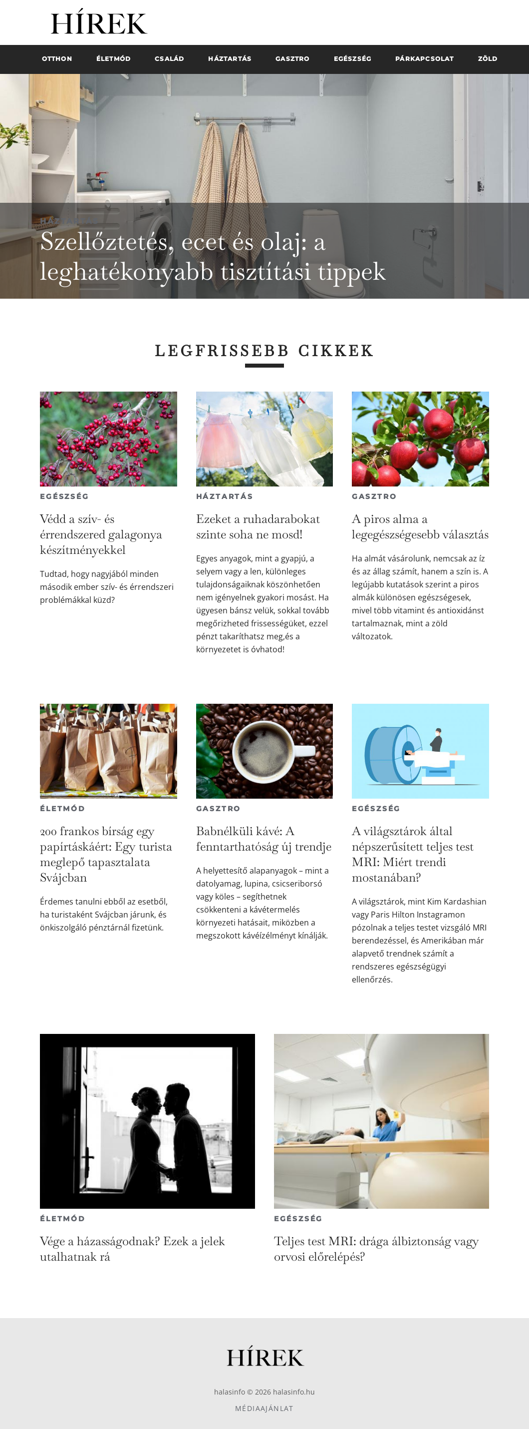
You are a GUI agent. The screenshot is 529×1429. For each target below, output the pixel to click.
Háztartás (69, 221)
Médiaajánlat (264, 1408)
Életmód (63, 808)
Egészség (64, 496)
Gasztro (374, 496)
